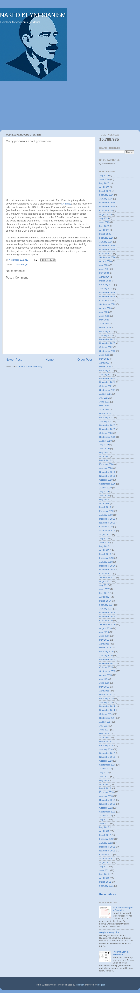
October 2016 (106, 620)
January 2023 (106, 335)
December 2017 (107, 566)
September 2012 (107, 812)
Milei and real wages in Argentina (123, 908)
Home (49, 359)
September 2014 (107, 718)
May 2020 (104, 452)
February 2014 (106, 745)
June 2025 (104, 222)
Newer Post (14, 359)
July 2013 (104, 772)
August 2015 (105, 675)
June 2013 (104, 776)
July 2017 (104, 585)
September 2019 (107, 484)
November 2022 (107, 343)
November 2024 (107, 249)
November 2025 (107, 206)
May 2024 (104, 273)
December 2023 (107, 292)
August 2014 (105, 722)
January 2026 (106, 198)
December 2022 (107, 339)
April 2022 (104, 363)
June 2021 (104, 402)
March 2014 (105, 741)
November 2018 (107, 523)
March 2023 (105, 327)
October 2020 (106, 433)
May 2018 (104, 546)
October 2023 (106, 300)
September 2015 (107, 671)
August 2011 (105, 862)
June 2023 (104, 316)
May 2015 (104, 687)
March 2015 (105, 694)
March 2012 (105, 835)
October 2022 (106, 347)
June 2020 (104, 448)
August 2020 (105, 441)
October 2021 (106, 386)
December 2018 (107, 519)
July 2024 (104, 265)
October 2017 (106, 573)
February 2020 (106, 464)
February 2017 (106, 605)
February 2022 (106, 370)
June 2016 (104, 636)
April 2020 (104, 456)
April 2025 (104, 230)
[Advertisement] (70, 105)
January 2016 (106, 655)
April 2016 (104, 644)
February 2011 (106, 886)
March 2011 (105, 882)
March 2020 (105, 460)
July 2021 (104, 398)
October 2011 (106, 854)
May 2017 (104, 593)
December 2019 (107, 472)
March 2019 (105, 507)
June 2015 (104, 683)
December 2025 (107, 202)
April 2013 (104, 784)
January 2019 (106, 515)
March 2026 (105, 191)
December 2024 (107, 245)
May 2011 (104, 874)
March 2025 (105, 234)
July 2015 (104, 679)
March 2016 (105, 647)
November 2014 (107, 710)
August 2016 (105, 628)
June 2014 (104, 729)
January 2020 (106, 468)
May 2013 (104, 780)
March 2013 (105, 788)
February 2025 (106, 238)
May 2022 (104, 359)
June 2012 (104, 823)
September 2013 (107, 765)
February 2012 (106, 839)
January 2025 (106, 242)
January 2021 (106, 421)
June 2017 (104, 589)
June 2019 (104, 495)
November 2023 (107, 296)
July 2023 (104, 312)
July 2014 (104, 726)
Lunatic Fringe (21, 264)
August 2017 (105, 581)
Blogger (101, 985)
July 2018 (104, 538)
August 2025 (105, 214)
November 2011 (107, 850)
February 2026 (106, 195)
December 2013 (107, 753)
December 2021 (107, 378)
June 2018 (104, 542)
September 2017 (107, 577)
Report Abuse (107, 894)
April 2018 (104, 550)
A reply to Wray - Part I (110, 932)
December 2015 (107, 659)
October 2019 (106, 480)
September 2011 (107, 858)
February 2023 (106, 331)
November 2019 (107, 476)
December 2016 (107, 612)
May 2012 (104, 827)
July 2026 (104, 175)
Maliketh (80, 985)
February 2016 (106, 651)
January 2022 (106, 374)
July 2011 (104, 866)
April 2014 (104, 737)
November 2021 (107, 382)
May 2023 (104, 319)
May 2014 (104, 733)
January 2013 (106, 796)
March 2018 (105, 554)
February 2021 (106, 417)
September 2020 (107, 437)
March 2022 (105, 366)
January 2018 (106, 562)
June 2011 (104, 870)
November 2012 (107, 804)
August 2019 (105, 487)
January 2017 (106, 608)
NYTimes (66, 203)
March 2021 (105, 413)
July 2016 (104, 632)
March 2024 (105, 281)
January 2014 (106, 749)
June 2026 (104, 179)
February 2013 (106, 792)
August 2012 (105, 815)
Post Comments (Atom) (30, 366)
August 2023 (105, 308)
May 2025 (104, 226)
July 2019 (104, 491)
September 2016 (107, 624)
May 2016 (104, 640)
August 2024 (105, 261)
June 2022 (104, 355)
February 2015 (106, 698)
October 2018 (106, 526)
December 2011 (107, 847)
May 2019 (104, 499)
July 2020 (104, 444)
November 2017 (107, 569)
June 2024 (104, 269)
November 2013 (107, 757)
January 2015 (106, 702)
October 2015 (106, 667)
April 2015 (104, 691)
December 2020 (107, 425)
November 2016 (107, 616)
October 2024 (106, 253)
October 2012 (106, 808)
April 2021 (104, 409)
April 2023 (104, 323)
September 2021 (107, 390)
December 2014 (107, 706)
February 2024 (106, 284)
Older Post (84, 359)
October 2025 (106, 210)
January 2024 (106, 288)
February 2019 (106, 511)
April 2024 (104, 277)
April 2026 (104, 187)
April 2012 (104, 831)
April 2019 (104, 503)
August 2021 (105, 394)
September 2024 (107, 257)
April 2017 (104, 597)
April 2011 (104, 878)
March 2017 (105, 601)
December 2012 (107, 800)
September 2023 (107, 304)
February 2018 (106, 558)
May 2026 (104, 183)
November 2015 (107, 663)
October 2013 (106, 761)
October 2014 (106, 714)
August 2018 (105, 534)
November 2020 (107, 429)
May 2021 (104, 405)
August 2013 (105, 768)
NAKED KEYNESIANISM (33, 15)
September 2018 (107, 530)
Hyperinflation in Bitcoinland (120, 953)
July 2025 (104, 218)
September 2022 (107, 351)
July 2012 (104, 819)
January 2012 (106, 843)
